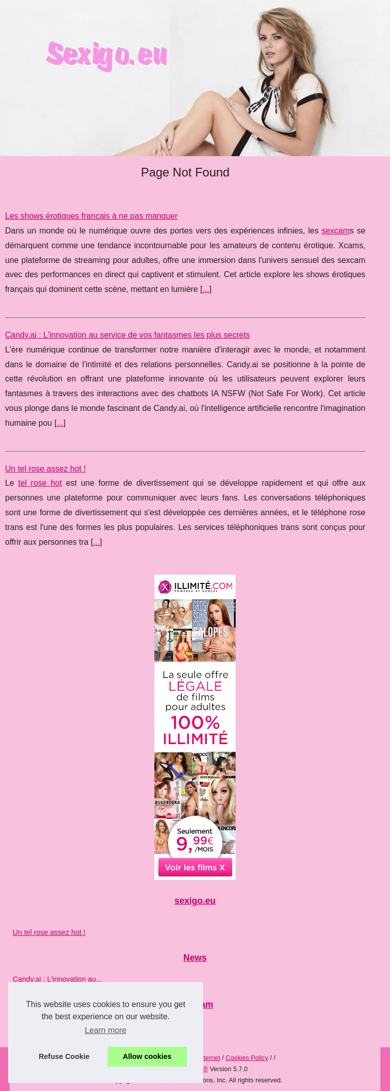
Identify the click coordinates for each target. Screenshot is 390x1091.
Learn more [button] (105, 1030)
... (206, 289)
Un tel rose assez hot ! (45, 468)
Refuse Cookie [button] (64, 1056)
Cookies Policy (246, 1057)
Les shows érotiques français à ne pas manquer (91, 216)
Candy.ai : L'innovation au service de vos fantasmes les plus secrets (127, 335)
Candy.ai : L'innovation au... (57, 979)
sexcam (335, 230)
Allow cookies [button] (147, 1056)
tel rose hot (40, 483)
